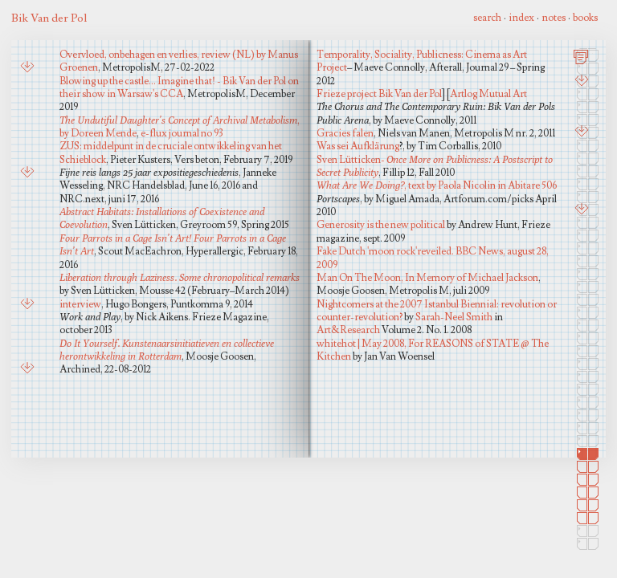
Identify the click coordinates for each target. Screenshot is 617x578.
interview (80, 304)
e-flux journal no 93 (182, 133)
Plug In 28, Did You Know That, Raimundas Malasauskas (29, 224)
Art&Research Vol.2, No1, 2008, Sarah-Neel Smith (29, 106)
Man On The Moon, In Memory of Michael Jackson (427, 277)
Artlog (463, 94)
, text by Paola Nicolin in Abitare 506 (437, 185)
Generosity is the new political (381, 224)
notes (553, 17)
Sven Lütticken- (435, 165)
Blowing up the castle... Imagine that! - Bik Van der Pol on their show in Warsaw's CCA (179, 87)
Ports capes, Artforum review (29, 322)
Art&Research (348, 330)
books (585, 17)
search (487, 17)
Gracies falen (345, 133)
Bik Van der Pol (49, 18)
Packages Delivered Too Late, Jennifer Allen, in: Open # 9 (29, 427)
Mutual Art (503, 94)
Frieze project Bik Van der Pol (379, 94)
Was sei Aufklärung (358, 146)
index (521, 17)
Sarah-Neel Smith (453, 317)
